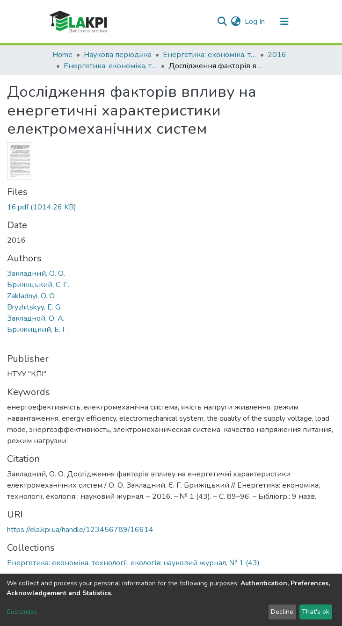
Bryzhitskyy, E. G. (34, 307)
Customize (22, 611)
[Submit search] (222, 21)
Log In (255, 21)
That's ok (315, 611)
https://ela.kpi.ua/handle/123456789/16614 (80, 530)
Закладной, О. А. (36, 318)
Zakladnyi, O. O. (31, 296)
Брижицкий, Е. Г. (37, 329)
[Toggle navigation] (284, 21)
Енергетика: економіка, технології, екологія (209, 55)
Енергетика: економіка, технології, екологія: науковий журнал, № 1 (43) (110, 66)
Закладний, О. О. (36, 273)
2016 (277, 55)
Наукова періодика (118, 55)
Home (62, 55)
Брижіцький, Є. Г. (38, 285)
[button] (236, 21)
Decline (282, 611)
